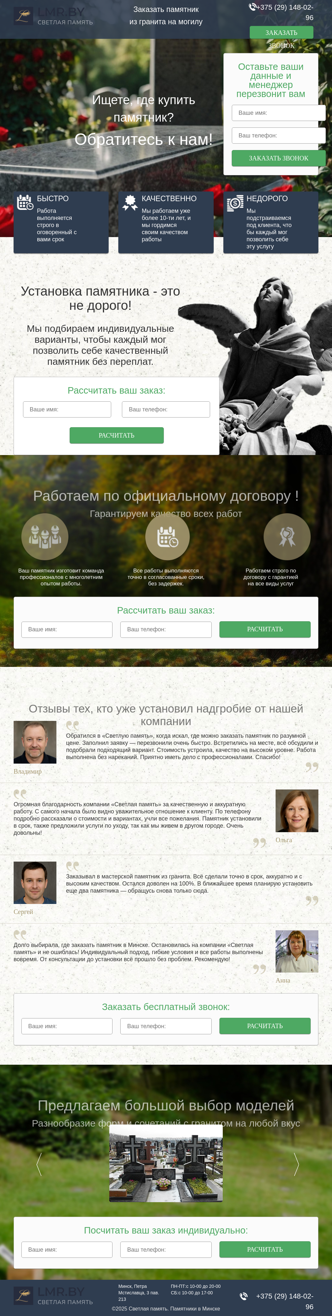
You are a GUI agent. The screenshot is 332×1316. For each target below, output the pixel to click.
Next (296, 1164)
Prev (39, 1164)
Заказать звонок (281, 34)
